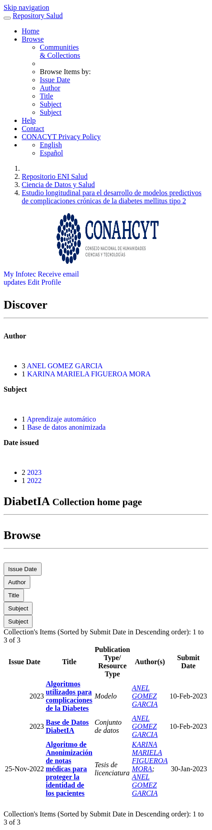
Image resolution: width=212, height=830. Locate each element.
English (51, 145)
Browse (33, 39)
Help (29, 120)
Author (50, 88)
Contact (33, 128)
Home (30, 31)
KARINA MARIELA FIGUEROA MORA (89, 374)
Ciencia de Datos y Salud (58, 184)
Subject (50, 104)
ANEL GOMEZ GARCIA (65, 366)
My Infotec (20, 274)
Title (46, 96)
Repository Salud (38, 15)
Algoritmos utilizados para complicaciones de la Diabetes (69, 696)
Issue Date (55, 80)
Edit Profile (44, 282)
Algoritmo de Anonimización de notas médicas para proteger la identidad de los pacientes (69, 769)
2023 (34, 472)
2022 (34, 480)
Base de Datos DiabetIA (67, 726)
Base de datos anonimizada (66, 427)
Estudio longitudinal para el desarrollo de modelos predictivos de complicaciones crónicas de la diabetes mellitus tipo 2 (112, 197)
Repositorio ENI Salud (55, 176)
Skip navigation (26, 7)
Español (51, 153)
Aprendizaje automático (61, 419)
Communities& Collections (60, 51)
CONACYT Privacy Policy (61, 137)
